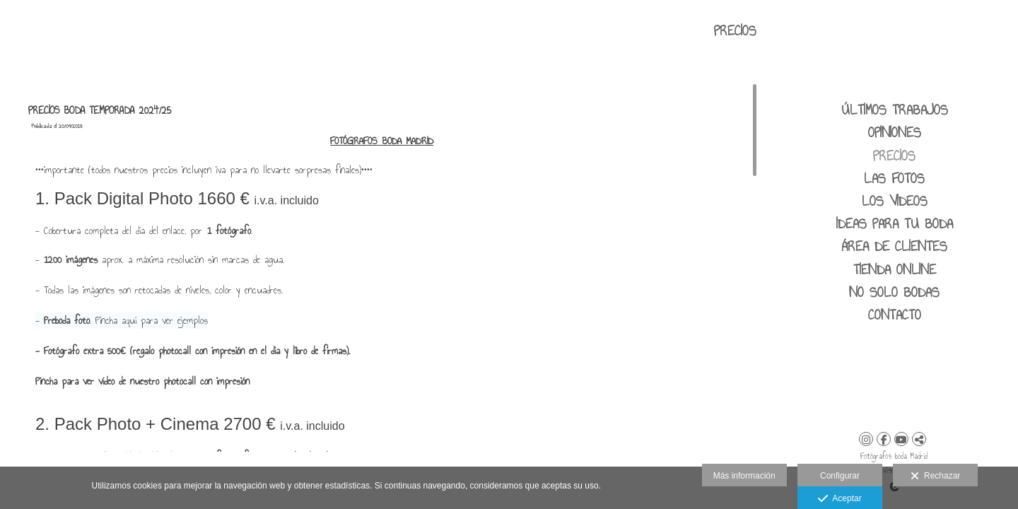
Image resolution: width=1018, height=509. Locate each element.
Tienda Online (894, 269)
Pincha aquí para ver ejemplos (151, 320)
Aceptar (839, 499)
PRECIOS (894, 155)
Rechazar (935, 476)
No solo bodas (894, 292)
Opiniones (894, 132)
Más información (744, 476)
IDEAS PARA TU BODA (894, 223)
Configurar (840, 476)
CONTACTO (894, 314)
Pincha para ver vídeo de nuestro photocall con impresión (142, 381)
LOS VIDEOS (895, 200)
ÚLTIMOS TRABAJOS (894, 109)
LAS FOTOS (894, 178)
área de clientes (894, 246)
